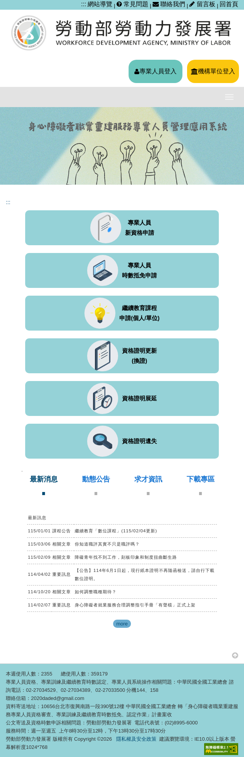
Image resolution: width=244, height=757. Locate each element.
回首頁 (229, 4)
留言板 (203, 4)
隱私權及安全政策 (136, 739)
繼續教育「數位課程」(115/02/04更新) (116, 530)
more (122, 624)
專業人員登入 (155, 71)
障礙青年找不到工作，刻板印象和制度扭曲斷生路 (126, 557)
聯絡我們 (169, 4)
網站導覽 (100, 4)
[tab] (44, 485)
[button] (235, 655)
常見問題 (132, 4)
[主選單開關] (229, 97)
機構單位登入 (213, 71)
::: (83, 4)
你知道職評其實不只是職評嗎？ (107, 544)
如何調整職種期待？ (96, 591)
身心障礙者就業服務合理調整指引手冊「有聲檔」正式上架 (135, 605)
